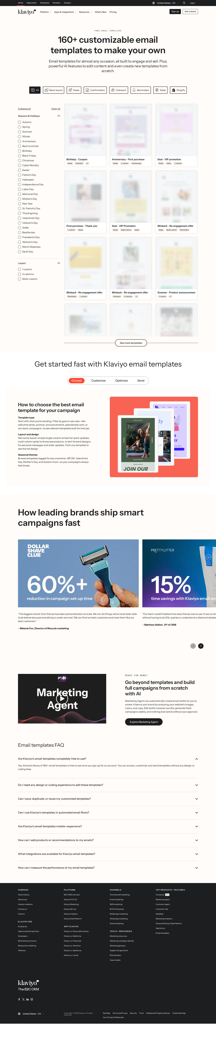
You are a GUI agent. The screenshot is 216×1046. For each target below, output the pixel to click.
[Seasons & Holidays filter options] (39, 190)
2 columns (28, 280)
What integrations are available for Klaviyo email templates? (108, 882)
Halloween (28, 185)
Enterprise (44, 3)
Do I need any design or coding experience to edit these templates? (108, 813)
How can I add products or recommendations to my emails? (108, 869)
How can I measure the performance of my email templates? (108, 896)
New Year (27, 209)
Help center (32, 3)
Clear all (55, 114)
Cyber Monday (30, 171)
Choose (77, 418)
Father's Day (29, 180)
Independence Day (33, 190)
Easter (25, 176)
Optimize (121, 418)
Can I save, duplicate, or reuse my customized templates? (108, 827)
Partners (56, 3)
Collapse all (24, 114)
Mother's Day (29, 204)
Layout (39, 269)
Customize (98, 418)
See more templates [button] (131, 380)
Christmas (28, 166)
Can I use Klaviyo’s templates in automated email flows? (108, 841)
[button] (85, 141)
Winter (26, 142)
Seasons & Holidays (39, 121)
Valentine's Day (30, 223)
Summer (27, 137)
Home (20, 3)
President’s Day (31, 243)
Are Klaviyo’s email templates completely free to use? (108, 796)
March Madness (31, 252)
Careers (67, 3)
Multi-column (30, 284)
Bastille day (28, 238)
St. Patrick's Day (31, 214)
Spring (26, 132)
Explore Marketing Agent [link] (144, 759)
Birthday (27, 156)
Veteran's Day (30, 228)
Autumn (27, 128)
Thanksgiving (30, 219)
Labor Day (28, 195)
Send (140, 418)
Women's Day (30, 247)
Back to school (30, 152)
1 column (27, 275)
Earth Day (27, 257)
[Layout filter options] (39, 277)
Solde (25, 233)
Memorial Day (30, 199)
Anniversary (29, 147)
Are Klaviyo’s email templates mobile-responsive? (108, 855)
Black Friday (29, 161)
